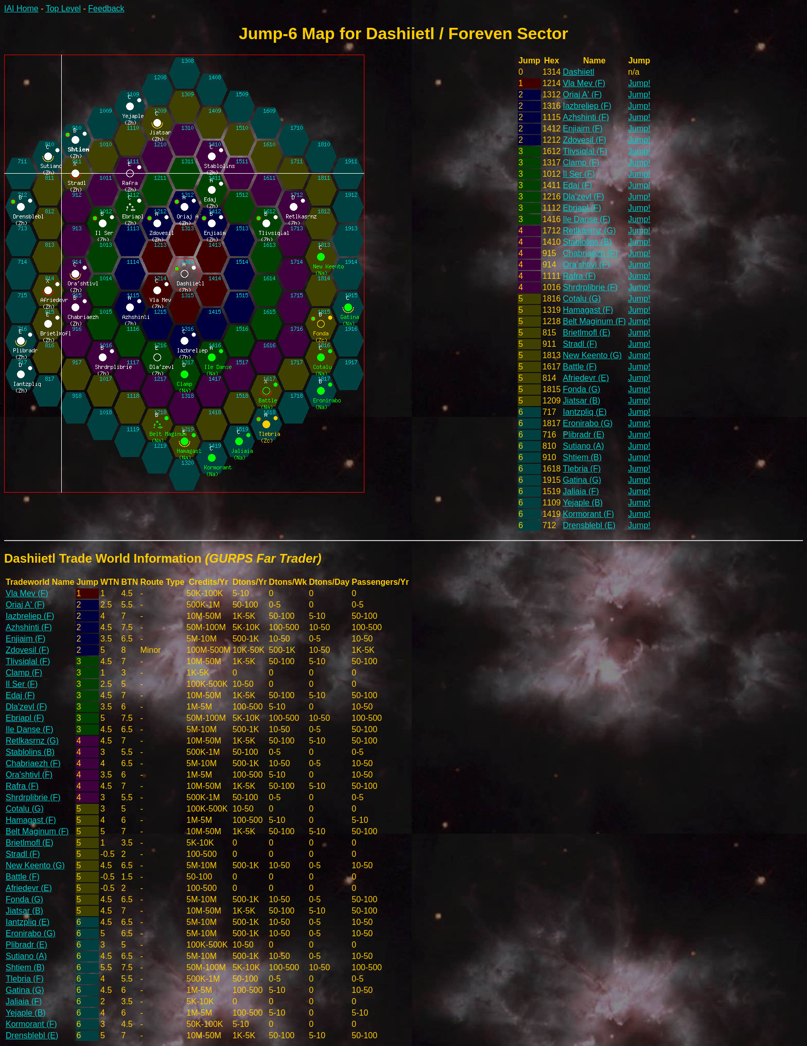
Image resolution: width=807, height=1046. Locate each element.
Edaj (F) (577, 185)
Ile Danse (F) (586, 219)
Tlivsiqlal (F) (585, 151)
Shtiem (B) (582, 457)
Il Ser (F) (578, 174)
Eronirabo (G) (587, 423)
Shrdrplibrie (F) (590, 287)
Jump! (639, 83)
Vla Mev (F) (584, 83)
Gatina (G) (582, 480)
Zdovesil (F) (584, 140)
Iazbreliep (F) (587, 106)
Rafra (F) (579, 276)
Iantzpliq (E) (584, 412)
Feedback (106, 8)
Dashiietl (578, 72)
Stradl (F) (580, 344)
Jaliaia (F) (581, 491)
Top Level (63, 8)
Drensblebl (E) (589, 525)
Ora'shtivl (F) (586, 264)
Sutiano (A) (583, 446)
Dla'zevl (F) (583, 196)
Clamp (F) (581, 162)
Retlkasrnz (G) (589, 230)
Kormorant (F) (588, 514)
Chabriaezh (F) (590, 253)
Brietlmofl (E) (586, 332)
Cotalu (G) (582, 298)
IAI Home (21, 8)
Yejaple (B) (583, 502)
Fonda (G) (581, 389)
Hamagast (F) (588, 310)
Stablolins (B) (587, 242)
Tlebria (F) (582, 468)
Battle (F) (580, 366)
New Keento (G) (592, 355)
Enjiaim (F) (582, 128)
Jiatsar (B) (581, 400)
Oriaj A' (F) (582, 94)
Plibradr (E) (583, 434)
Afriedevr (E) (586, 378)
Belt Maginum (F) (594, 321)
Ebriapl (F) (582, 208)
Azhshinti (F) (586, 117)
